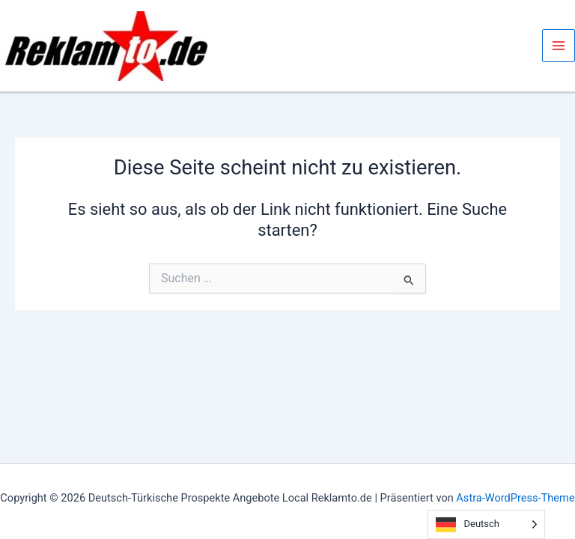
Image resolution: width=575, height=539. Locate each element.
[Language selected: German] (486, 524)
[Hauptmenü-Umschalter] (558, 45)
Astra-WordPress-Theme (515, 498)
